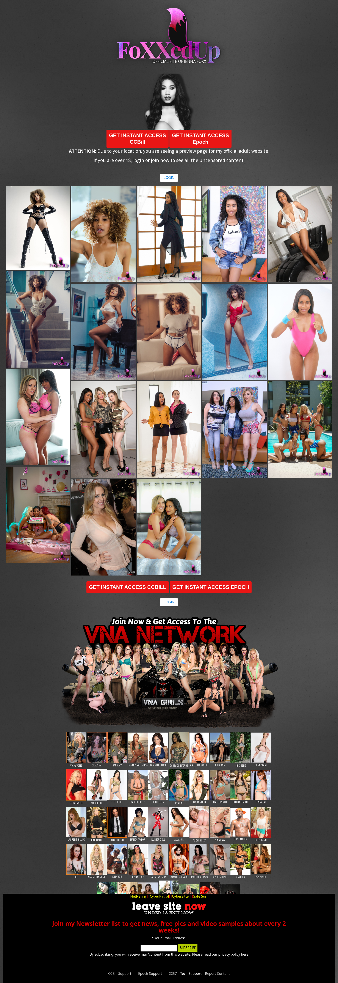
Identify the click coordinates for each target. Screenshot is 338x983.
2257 (173, 973)
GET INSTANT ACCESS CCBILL (127, 587)
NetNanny (138, 896)
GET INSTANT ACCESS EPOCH (210, 587)
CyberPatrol (159, 896)
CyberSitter (181, 896)
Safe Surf (200, 896)
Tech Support (191, 973)
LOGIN (169, 177)
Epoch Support (150, 973)
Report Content (217, 973)
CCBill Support (119, 973)
